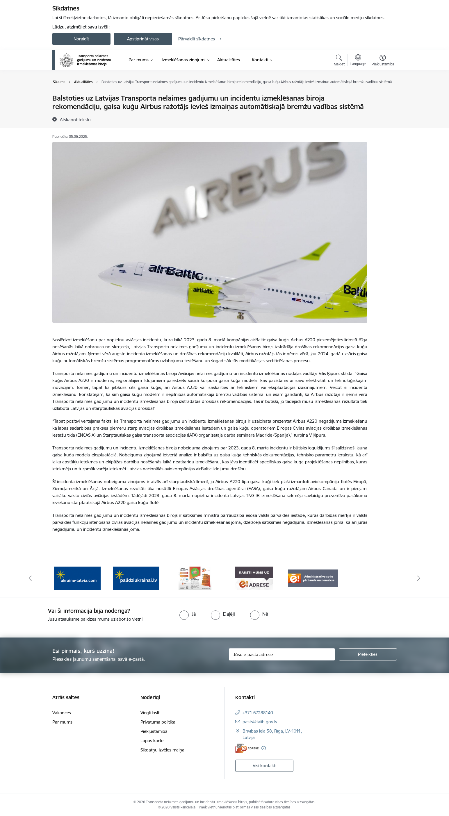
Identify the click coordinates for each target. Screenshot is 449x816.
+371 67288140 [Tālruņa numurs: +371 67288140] (258, 712)
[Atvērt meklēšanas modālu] (339, 61)
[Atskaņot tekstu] (75, 119)
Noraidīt (81, 39)
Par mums (62, 722)
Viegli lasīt (149, 712)
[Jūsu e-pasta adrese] (282, 654)
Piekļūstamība (154, 731)
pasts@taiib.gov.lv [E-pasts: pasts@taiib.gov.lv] (260, 721)
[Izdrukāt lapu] (382, 96)
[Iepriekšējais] (30, 578)
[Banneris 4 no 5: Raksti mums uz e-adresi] (254, 578)
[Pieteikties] (368, 654)
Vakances (61, 712)
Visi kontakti (264, 765)
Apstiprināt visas (143, 39)
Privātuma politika (157, 722)
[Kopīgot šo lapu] (382, 110)
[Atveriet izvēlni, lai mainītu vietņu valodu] (358, 60)
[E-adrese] (247, 748)
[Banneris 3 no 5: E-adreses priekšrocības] (195, 578)
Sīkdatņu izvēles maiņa (162, 750)
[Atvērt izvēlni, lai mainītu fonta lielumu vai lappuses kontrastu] (383, 61)
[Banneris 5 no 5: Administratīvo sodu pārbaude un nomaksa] (313, 578)
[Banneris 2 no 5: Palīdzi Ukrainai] (136, 578)
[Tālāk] (419, 578)
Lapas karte (151, 740)
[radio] (187, 613)
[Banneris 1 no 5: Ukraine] (77, 578)
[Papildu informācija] (263, 748)
